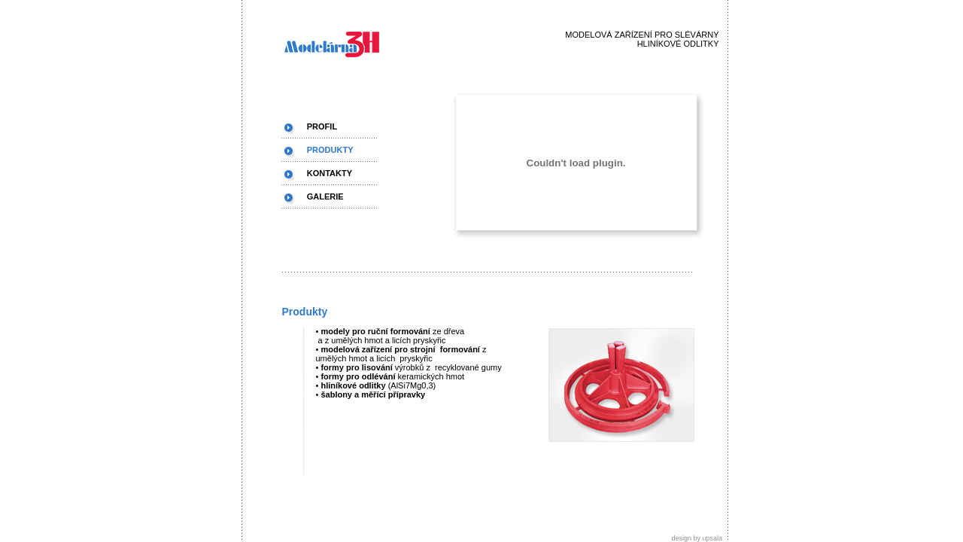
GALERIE (325, 196)
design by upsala (699, 538)
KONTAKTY (329, 173)
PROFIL (322, 126)
